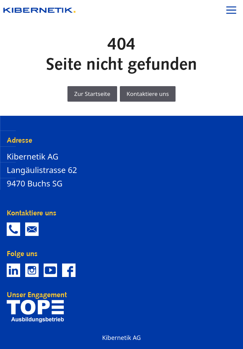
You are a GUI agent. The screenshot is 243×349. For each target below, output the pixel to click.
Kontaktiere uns (148, 94)
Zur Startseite (92, 94)
